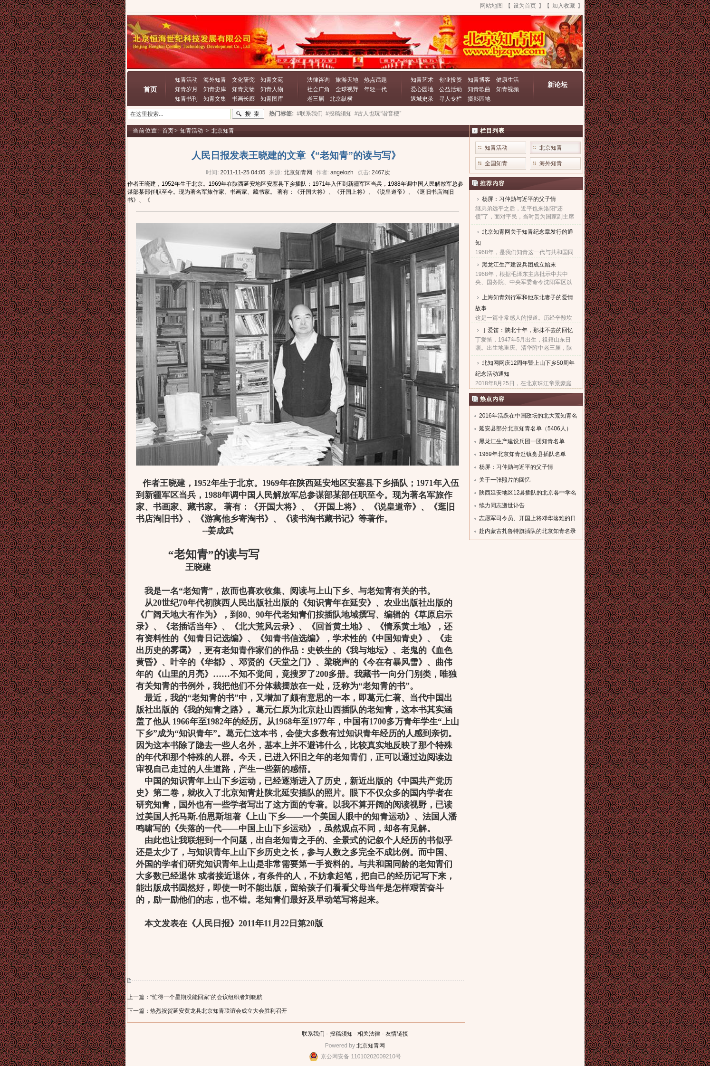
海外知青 (214, 79)
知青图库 (271, 98)
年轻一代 (375, 89)
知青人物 (271, 89)
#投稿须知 (339, 113)
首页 (150, 89)
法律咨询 (318, 79)
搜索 (248, 114)
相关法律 (368, 1033)
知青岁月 (186, 89)
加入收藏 (563, 5)
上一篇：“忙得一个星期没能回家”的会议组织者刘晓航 (194, 997)
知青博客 (479, 79)
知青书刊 (186, 98)
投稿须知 (341, 1033)
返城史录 (422, 98)
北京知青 (222, 130)
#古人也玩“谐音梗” (378, 113)
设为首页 (524, 5)
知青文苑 (271, 79)
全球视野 (347, 89)
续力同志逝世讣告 (502, 505)
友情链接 (396, 1033)
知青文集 (214, 98)
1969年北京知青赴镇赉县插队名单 (522, 454)
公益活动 (450, 89)
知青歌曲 (479, 89)
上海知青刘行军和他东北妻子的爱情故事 (524, 303)
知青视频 (507, 89)
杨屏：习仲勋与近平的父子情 (519, 199)
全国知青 (496, 163)
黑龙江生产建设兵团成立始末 (519, 264)
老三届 (315, 98)
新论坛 (557, 84)
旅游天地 (347, 79)
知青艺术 (422, 79)
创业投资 (450, 79)
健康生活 (507, 79)
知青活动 (186, 79)
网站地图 (491, 5)
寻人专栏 (450, 98)
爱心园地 (422, 89)
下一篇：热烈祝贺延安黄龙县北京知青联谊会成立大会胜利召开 (207, 1011)
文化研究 (243, 79)
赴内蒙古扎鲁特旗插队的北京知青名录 (527, 531)
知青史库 (214, 89)
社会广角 (318, 89)
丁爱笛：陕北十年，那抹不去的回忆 (527, 330)
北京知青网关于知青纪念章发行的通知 (524, 237)
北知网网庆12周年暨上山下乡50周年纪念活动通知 (525, 368)
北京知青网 (370, 1045)
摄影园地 (479, 98)
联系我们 (313, 1033)
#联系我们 (310, 113)
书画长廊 (243, 98)
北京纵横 (341, 98)
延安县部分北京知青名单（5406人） (525, 428)
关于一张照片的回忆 (504, 479)
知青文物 (243, 89)
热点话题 (375, 79)
